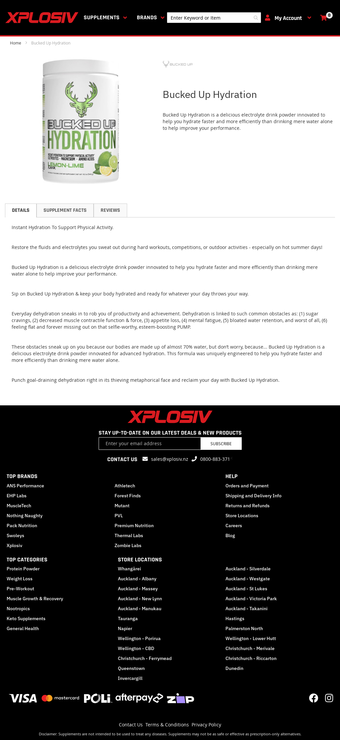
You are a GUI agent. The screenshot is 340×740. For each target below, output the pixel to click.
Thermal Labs (129, 535)
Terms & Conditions (167, 724)
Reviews (110, 210)
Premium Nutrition (134, 526)
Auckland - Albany (137, 579)
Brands (147, 17)
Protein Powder (23, 569)
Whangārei (129, 569)
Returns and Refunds (247, 506)
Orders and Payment (247, 486)
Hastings (234, 618)
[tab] (21, 210)
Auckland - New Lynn (140, 599)
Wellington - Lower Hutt (250, 638)
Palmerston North (244, 628)
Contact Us (131, 724)
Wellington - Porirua (139, 638)
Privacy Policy (206, 724)
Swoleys (15, 535)
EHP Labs (17, 496)
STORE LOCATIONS (140, 559)
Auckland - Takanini (246, 609)
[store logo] (43, 17)
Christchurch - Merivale (250, 648)
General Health (23, 628)
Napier (125, 628)
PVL (119, 516)
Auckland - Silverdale (248, 569)
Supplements (102, 17)
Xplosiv (14, 545)
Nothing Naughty (24, 516)
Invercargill (130, 678)
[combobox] (214, 17)
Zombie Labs (128, 545)
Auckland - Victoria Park (251, 599)
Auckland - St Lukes (246, 589)
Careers (233, 526)
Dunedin (234, 668)
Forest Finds (128, 496)
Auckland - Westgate (247, 579)
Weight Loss (20, 579)
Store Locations (241, 516)
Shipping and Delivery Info (253, 496)
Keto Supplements (26, 618)
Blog (230, 535)
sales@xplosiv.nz (169, 459)
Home (15, 42)
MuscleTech (19, 506)
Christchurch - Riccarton (251, 658)
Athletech (125, 486)
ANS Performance (25, 486)
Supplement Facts (65, 210)
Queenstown (131, 668)
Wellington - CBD (136, 648)
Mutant (122, 506)
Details (21, 210)
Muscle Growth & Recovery (35, 599)
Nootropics (18, 609)
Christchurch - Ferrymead (145, 658)
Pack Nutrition (22, 526)
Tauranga (128, 618)
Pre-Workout (20, 589)
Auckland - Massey (138, 589)
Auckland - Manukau (139, 609)
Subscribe (221, 443)
